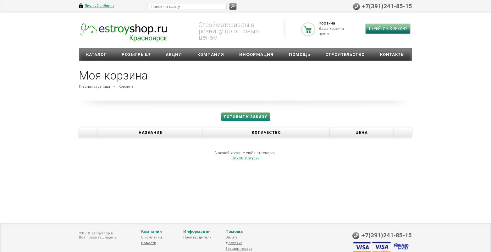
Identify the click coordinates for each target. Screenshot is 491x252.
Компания (210, 54)
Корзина (327, 23)
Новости (148, 243)
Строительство (345, 54)
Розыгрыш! (136, 54)
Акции (174, 54)
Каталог (96, 54)
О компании (151, 237)
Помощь (299, 54)
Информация (256, 54)
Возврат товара (238, 249)
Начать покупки (246, 158)
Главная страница (94, 87)
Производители (197, 237)
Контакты (392, 54)
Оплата (231, 237)
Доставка (233, 243)
